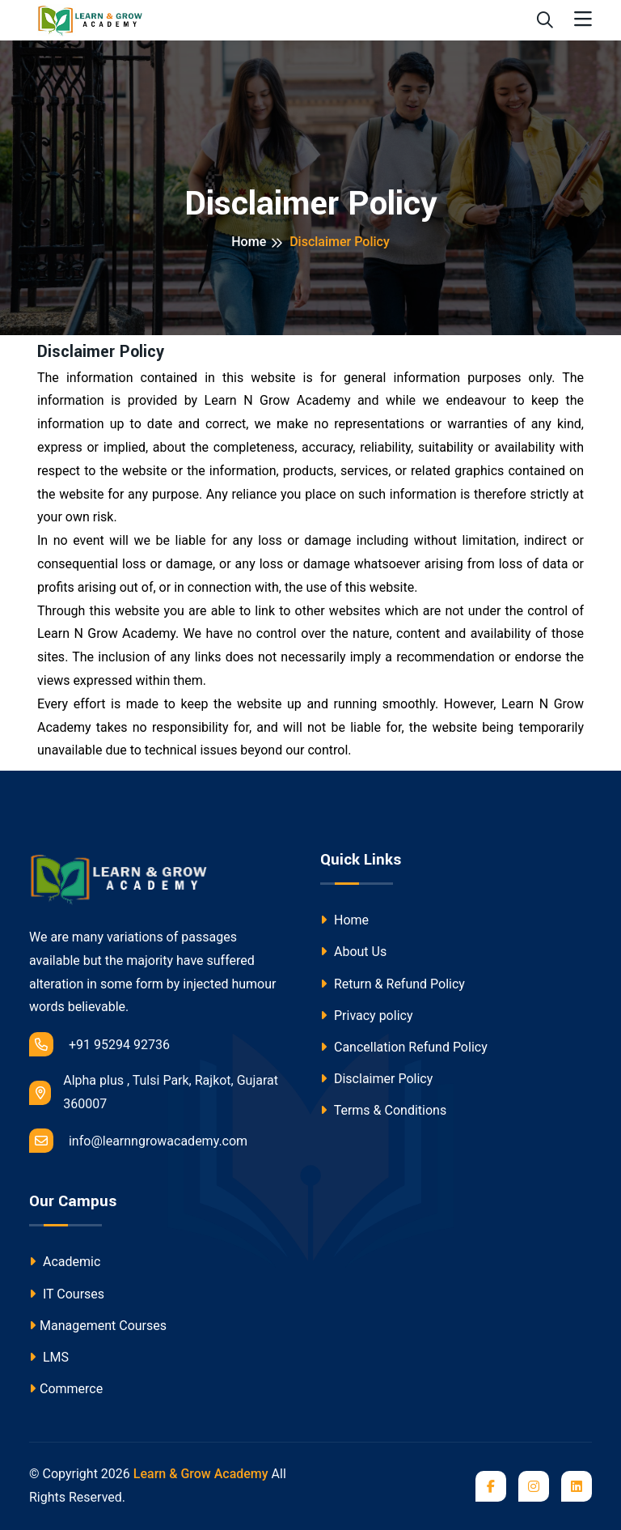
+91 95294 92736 (99, 1044)
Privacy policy (366, 1015)
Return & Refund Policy (392, 984)
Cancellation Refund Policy (404, 1047)
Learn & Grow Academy (200, 1473)
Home (248, 241)
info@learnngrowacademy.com (138, 1140)
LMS (49, 1357)
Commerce (66, 1388)
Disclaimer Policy (376, 1078)
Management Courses (98, 1325)
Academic (64, 1261)
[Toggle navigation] (583, 20)
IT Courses (66, 1294)
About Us (353, 951)
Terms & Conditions (383, 1110)
